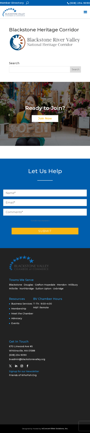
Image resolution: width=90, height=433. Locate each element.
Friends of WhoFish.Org (23, 375)
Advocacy (16, 318)
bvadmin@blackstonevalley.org (27, 359)
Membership (18, 308)
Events (15, 323)
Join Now (45, 118)
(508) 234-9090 (80, 3)
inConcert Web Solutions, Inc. (55, 429)
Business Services (21, 303)
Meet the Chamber (22, 313)
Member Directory (12, 3)
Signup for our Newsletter (24, 371)
